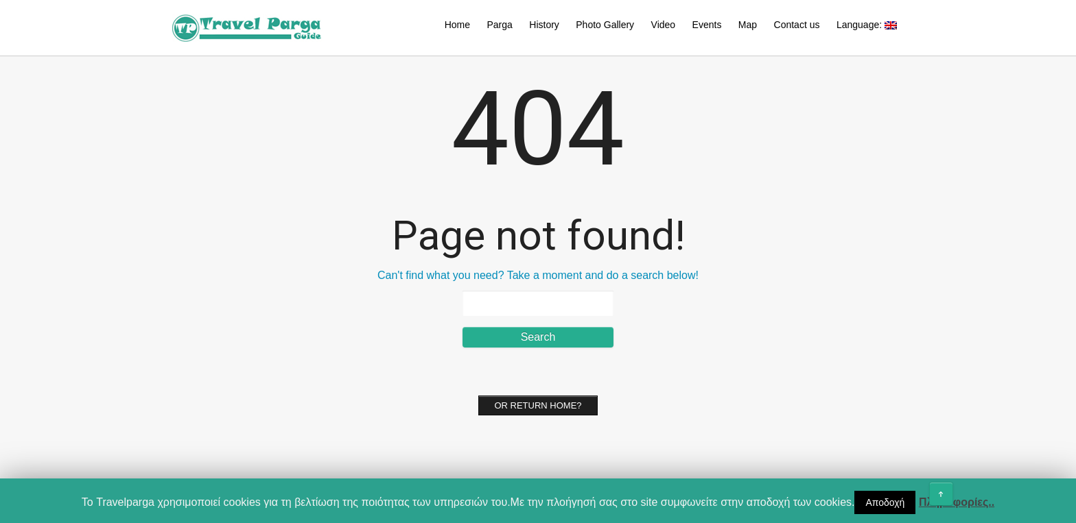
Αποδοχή (884, 502)
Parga (499, 24)
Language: (867, 24)
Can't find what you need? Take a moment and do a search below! (538, 275)
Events (707, 24)
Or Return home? (537, 405)
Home (457, 24)
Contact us (797, 24)
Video (663, 24)
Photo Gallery (605, 24)
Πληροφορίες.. (956, 502)
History (544, 24)
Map (747, 24)
